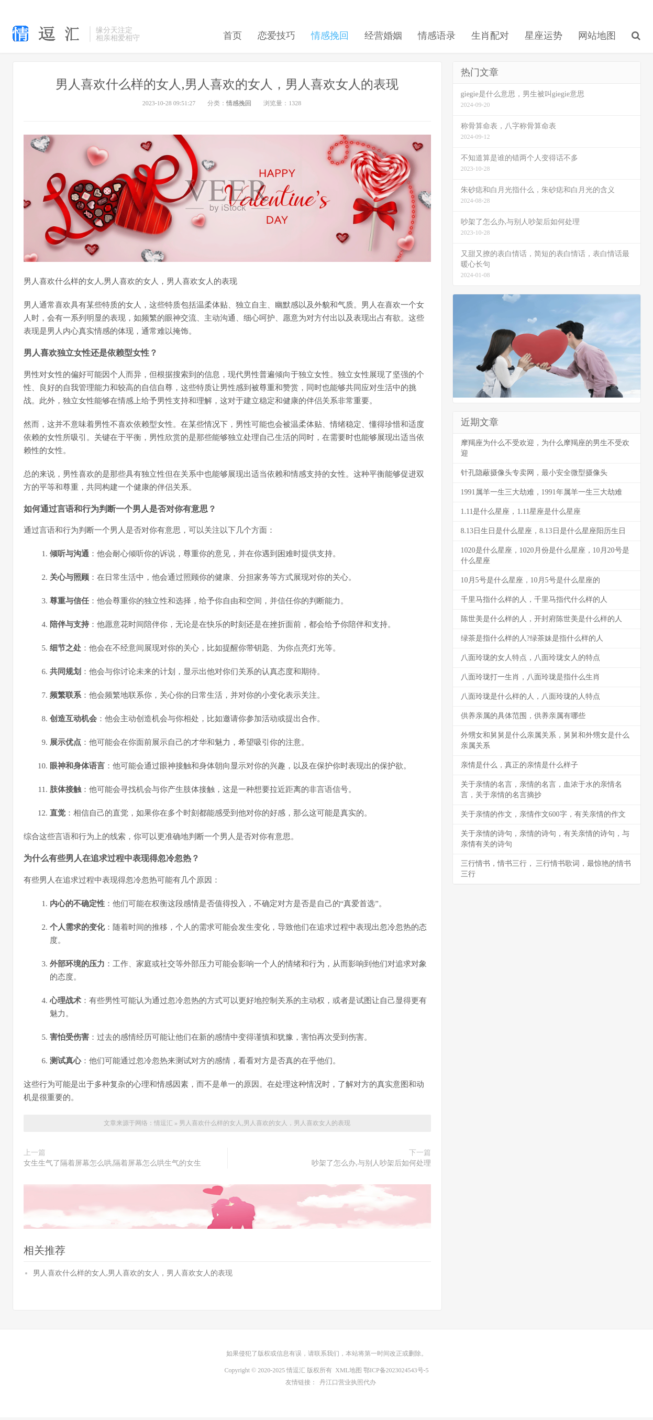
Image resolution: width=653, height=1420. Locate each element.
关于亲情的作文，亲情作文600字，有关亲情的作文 (543, 818)
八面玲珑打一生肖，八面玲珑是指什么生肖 (530, 681)
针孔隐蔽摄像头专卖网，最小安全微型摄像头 (534, 476)
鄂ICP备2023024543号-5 (396, 1374)
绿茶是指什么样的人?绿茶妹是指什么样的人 (532, 642)
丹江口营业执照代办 (347, 1385)
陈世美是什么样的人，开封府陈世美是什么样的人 (541, 622)
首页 (232, 39)
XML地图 (348, 1374)
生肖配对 (490, 39)
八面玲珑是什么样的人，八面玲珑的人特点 (530, 700)
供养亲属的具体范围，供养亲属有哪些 (523, 719)
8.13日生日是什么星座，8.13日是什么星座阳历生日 (543, 534)
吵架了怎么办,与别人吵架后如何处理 (371, 1167)
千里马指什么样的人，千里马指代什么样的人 (534, 603)
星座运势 (543, 39)
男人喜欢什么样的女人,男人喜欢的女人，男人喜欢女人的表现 (227, 87)
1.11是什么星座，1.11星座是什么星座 (521, 515)
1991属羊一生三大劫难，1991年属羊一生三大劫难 (541, 496)
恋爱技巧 (276, 39)
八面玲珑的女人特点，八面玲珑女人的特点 (530, 661)
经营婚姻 (383, 39)
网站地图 (597, 39)
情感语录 (437, 39)
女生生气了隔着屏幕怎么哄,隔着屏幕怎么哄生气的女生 (113, 1167)
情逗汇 (164, 1126)
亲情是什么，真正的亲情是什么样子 (519, 769)
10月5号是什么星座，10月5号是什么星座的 (530, 584)
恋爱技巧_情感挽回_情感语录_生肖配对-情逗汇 (48, 37)
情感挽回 (330, 39)
